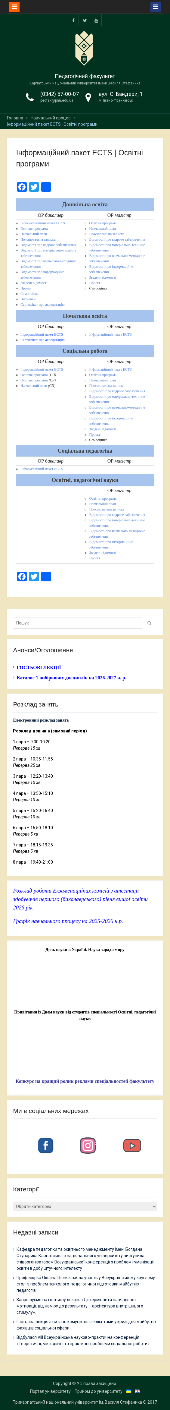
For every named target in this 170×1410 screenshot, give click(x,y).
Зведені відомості (34, 283)
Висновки (28, 299)
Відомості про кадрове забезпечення (48, 245)
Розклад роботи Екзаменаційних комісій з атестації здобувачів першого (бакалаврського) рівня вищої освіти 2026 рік (80, 899)
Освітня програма (34, 228)
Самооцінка (29, 294)
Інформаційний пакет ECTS (41, 334)
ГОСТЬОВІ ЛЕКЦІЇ (39, 667)
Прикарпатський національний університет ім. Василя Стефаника (77, 1402)
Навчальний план (33, 234)
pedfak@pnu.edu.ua (56, 100)
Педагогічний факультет (85, 76)
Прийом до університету (98, 1391)
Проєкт (26, 288)
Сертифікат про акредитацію (42, 304)
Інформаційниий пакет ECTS (42, 223)
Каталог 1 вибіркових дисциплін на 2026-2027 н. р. (71, 677)
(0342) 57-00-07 (59, 94)
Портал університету (50, 1391)
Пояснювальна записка (38, 239)
